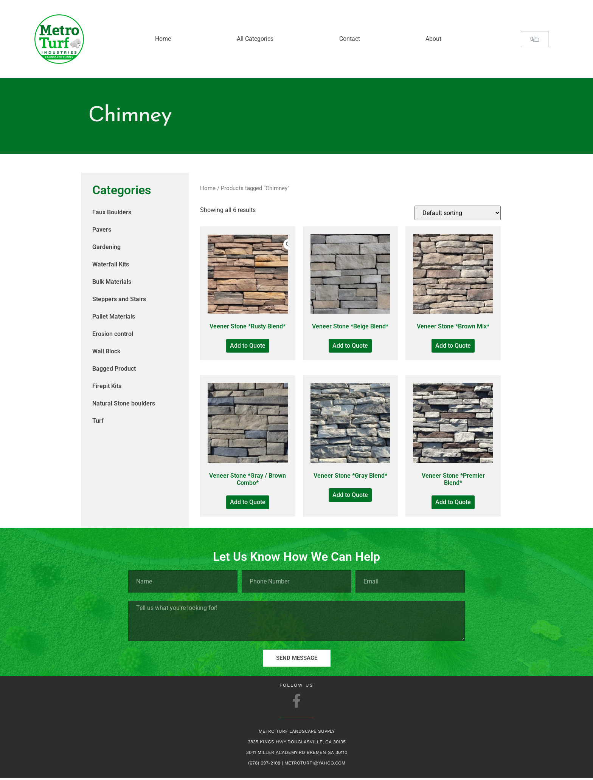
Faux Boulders (111, 212)
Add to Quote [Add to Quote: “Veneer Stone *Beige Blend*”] (350, 345)
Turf (98, 420)
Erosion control (112, 333)
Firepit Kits (106, 386)
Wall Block (106, 351)
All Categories (255, 38)
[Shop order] (457, 213)
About (433, 38)
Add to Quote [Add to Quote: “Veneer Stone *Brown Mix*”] (453, 345)
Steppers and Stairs (119, 299)
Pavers (101, 229)
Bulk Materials (111, 281)
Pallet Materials (113, 316)
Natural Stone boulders (123, 403)
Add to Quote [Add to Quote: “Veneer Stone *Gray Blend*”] (350, 494)
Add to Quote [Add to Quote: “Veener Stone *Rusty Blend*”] (247, 345)
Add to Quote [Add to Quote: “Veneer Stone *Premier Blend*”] (453, 502)
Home (163, 38)
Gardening (106, 247)
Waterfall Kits (110, 264)
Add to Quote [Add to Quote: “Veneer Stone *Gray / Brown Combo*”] (247, 502)
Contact (349, 38)
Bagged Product (114, 368)
